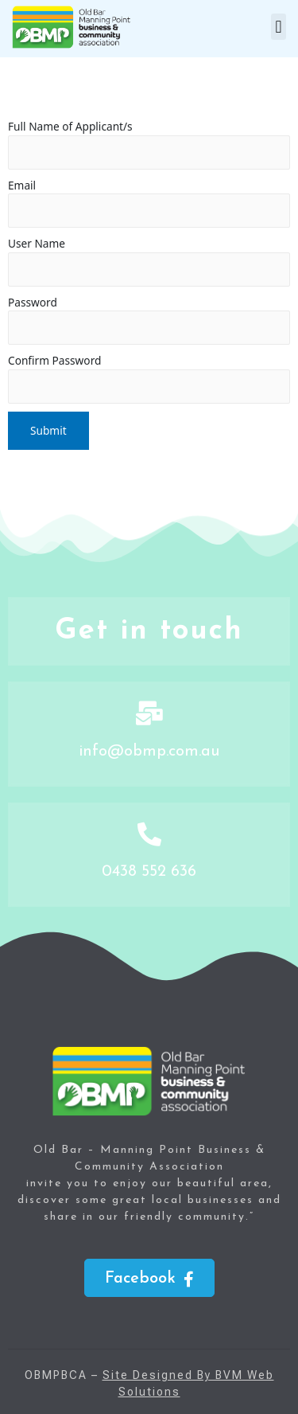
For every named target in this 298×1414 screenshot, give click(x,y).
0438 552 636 (149, 872)
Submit (48, 430)
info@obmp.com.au (149, 752)
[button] (278, 27)
